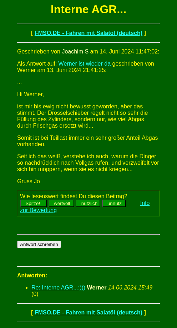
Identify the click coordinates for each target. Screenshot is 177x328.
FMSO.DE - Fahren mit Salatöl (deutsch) (88, 33)
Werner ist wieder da (85, 64)
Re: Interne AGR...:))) (58, 288)
